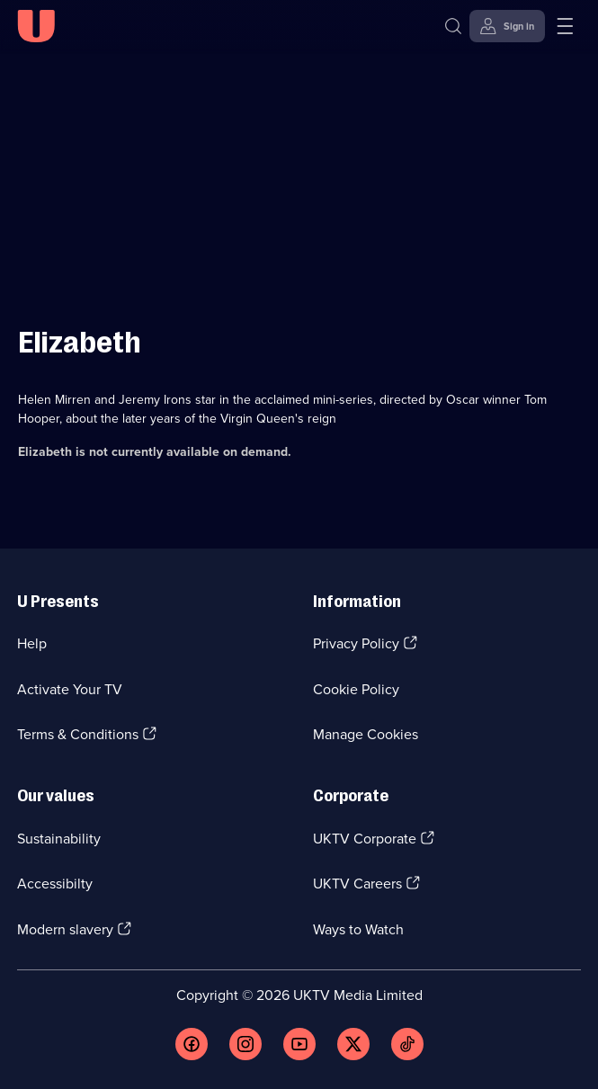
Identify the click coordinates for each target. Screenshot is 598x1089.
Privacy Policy (356, 643)
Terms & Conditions (77, 734)
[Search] (453, 26)
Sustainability (59, 838)
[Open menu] (565, 26)
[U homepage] (36, 26)
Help (32, 643)
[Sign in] (507, 26)
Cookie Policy (356, 689)
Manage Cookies (365, 734)
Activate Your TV (69, 689)
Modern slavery (65, 929)
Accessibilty (55, 883)
